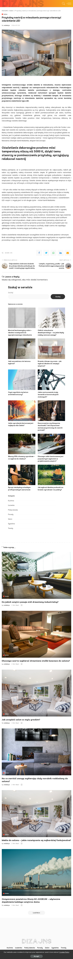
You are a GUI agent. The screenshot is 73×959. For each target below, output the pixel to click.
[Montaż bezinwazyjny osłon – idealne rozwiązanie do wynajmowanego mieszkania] (21, 318)
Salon (5, 14)
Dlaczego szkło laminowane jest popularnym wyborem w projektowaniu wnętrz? (50, 458)
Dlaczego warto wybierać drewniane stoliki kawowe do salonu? (36, 660)
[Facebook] (39, 253)
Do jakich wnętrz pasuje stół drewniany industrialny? (30, 601)
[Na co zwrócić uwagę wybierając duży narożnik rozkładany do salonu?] (36, 751)
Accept (36, 956)
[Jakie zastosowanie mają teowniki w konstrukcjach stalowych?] (51, 379)
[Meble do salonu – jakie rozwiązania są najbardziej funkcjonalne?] (36, 813)
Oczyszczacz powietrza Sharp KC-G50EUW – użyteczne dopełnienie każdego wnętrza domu (31, 900)
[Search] (63, 3)
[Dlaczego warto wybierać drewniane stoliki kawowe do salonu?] (36, 634)
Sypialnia (11, 524)
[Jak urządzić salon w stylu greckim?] (36, 692)
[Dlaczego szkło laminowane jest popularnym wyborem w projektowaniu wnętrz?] (51, 444)
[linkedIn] (61, 253)
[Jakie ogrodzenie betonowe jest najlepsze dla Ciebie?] (21, 410)
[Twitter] (46, 253)
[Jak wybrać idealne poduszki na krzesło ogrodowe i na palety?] (51, 475)
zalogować (16, 279)
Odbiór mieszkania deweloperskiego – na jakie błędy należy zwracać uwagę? (51, 332)
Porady (10, 514)
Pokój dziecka (13, 510)
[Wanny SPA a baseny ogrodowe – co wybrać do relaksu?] (21, 444)
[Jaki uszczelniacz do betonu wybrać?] (21, 348)
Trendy (10, 528)
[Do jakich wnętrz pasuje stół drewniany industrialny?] (36, 575)
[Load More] (36, 912)
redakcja (7, 25)
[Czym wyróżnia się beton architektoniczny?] (21, 379)
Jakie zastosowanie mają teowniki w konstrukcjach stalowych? (48, 394)
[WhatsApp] (53, 253)
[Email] (68, 253)
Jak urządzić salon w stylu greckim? (21, 719)
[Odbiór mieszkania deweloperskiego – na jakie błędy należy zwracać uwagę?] (51, 318)
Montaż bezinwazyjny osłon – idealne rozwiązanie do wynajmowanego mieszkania (20, 332)
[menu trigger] (68, 3)
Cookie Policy (64, 952)
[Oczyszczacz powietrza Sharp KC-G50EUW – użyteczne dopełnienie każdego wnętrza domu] (36, 871)
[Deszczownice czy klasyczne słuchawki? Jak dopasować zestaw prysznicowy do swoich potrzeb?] (51, 410)
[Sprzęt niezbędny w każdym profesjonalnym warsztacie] (21, 475)
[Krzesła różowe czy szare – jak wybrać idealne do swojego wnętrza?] (51, 348)
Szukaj (10, 292)
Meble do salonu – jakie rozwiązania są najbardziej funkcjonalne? (36, 839)
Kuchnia (11, 501)
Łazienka (11, 505)
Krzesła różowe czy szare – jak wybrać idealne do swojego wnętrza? (49, 363)
